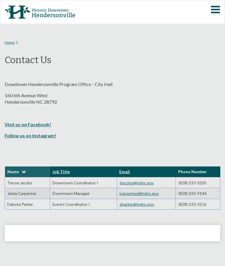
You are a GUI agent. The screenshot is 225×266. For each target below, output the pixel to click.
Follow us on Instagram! (30, 135)
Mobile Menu (215, 10)
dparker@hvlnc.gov (137, 204)
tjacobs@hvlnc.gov (137, 182)
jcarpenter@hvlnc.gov (139, 193)
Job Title (61, 171)
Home (10, 42)
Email (124, 171)
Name (13, 171)
